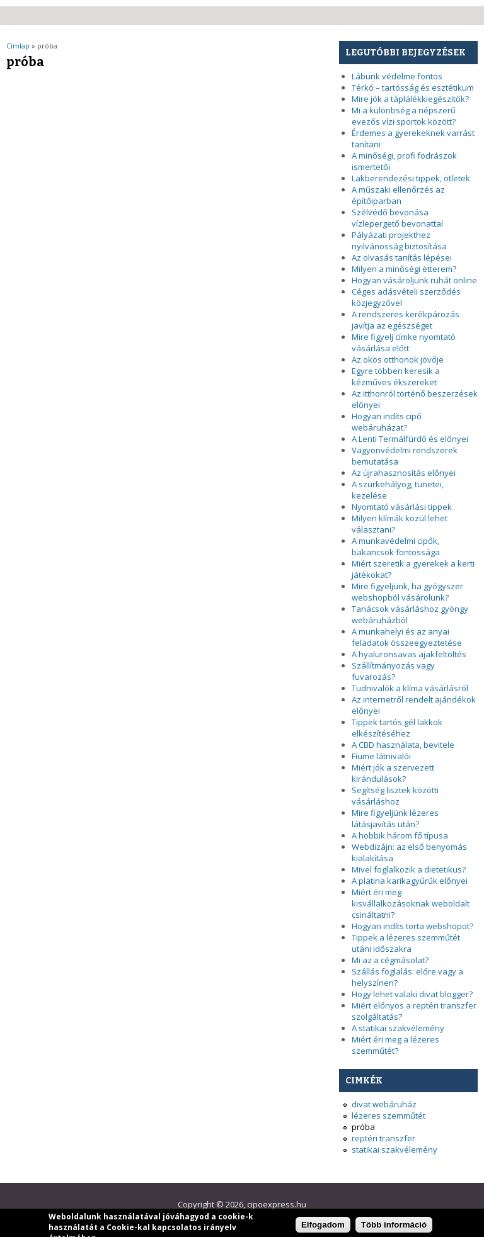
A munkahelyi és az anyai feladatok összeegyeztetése (407, 637)
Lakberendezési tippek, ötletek (411, 178)
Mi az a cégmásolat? (390, 960)
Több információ (394, 1227)
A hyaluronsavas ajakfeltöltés (409, 654)
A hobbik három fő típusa (400, 835)
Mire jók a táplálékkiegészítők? (410, 98)
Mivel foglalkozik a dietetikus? (409, 869)
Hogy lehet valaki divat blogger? (412, 994)
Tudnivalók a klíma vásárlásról (410, 688)
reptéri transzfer (383, 1138)
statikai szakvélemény (394, 1149)
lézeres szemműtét (388, 1115)
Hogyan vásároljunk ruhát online (414, 280)
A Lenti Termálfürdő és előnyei (410, 438)
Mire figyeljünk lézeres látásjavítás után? (395, 818)
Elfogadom (323, 1227)
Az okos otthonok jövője (398, 359)
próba (363, 1127)
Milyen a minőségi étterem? (404, 268)
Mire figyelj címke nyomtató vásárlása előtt (404, 342)
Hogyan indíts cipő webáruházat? (387, 421)
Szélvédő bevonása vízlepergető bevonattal (397, 217)
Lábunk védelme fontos (397, 76)
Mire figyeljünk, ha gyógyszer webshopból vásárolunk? (407, 591)
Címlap (18, 45)
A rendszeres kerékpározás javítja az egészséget (405, 319)
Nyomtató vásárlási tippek (402, 506)
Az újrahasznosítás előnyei (404, 472)
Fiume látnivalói (381, 756)
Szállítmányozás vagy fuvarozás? (393, 671)
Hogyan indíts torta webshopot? (412, 926)
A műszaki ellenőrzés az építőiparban (398, 195)
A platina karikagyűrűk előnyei (410, 880)
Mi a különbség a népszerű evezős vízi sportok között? (404, 115)
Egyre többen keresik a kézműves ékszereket (396, 376)
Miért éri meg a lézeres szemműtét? (395, 1045)
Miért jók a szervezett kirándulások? (393, 773)
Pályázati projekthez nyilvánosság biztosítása (399, 240)
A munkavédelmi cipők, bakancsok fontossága (396, 546)
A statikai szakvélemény (398, 1028)
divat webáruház (384, 1104)
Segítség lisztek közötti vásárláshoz (395, 795)
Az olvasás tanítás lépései (402, 257)
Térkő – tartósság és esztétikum (413, 87)
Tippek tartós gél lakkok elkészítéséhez (397, 727)
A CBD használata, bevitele (403, 744)
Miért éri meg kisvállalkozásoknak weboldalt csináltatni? (411, 903)
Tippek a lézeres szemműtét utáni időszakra (406, 943)
